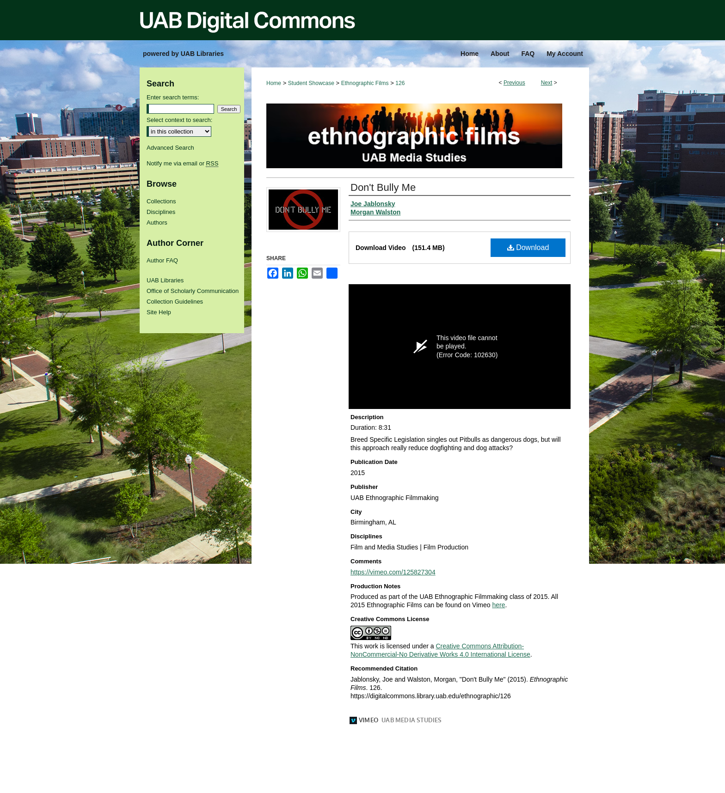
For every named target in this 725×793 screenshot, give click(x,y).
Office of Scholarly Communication (193, 290)
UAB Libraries (165, 280)
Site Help (159, 312)
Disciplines (161, 211)
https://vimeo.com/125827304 (393, 572)
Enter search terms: (173, 97)
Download (528, 247)
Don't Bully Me (383, 187)
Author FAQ (162, 260)
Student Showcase (311, 83)
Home (273, 83)
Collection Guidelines (175, 301)
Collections (161, 201)
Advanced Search (170, 147)
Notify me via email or (182, 163)
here (498, 605)
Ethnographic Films (365, 83)
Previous (514, 82)
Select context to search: (179, 119)
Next (547, 82)
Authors (157, 222)
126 (400, 83)
